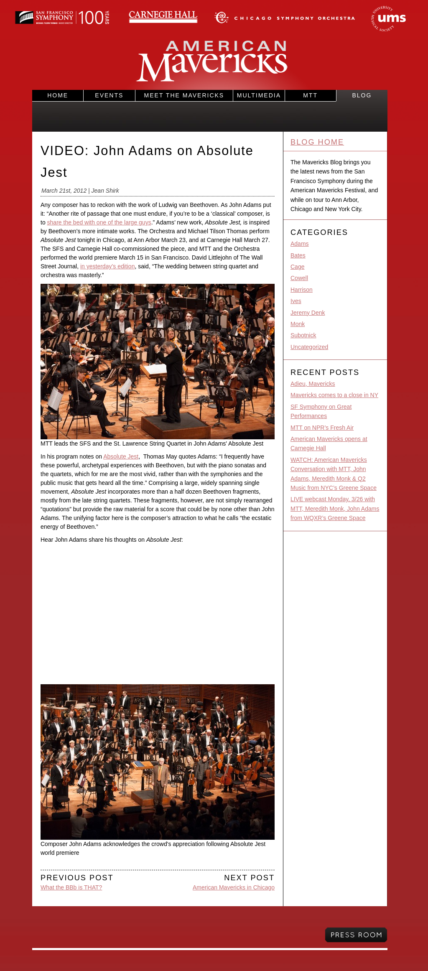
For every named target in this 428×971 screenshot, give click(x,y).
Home (57, 95)
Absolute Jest (120, 456)
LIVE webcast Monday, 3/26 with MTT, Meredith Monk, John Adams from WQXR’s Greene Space (334, 508)
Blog (362, 95)
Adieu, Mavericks (312, 383)
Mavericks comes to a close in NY (334, 395)
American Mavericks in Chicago (234, 887)
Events (109, 95)
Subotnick (303, 335)
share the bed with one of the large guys (99, 222)
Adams (299, 243)
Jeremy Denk (307, 312)
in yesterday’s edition (107, 266)
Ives (295, 301)
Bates (298, 255)
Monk (297, 324)
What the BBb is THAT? (71, 887)
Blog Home (317, 142)
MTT (310, 95)
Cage (297, 266)
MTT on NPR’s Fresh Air (322, 427)
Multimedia (259, 95)
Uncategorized (309, 347)
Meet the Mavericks (184, 95)
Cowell (299, 278)
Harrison (301, 289)
